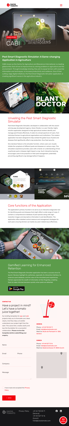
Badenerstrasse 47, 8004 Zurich (53, 348)
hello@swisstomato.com (49, 329)
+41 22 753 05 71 (47, 327)
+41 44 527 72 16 (47, 343)
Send (9, 398)
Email (4, 354)
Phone (19, 354)
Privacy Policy (24, 411)
